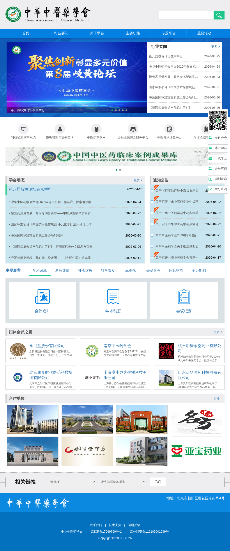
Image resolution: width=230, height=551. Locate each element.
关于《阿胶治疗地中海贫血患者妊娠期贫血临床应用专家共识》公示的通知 (179, 192)
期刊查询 (221, 179)
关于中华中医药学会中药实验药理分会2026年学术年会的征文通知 (179, 214)
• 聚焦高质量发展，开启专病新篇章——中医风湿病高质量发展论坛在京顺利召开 (51, 215)
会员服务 (153, 270)
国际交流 (176, 270)
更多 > (215, 46)
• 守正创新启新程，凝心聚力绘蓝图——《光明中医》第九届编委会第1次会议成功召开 (51, 259)
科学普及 (108, 270)
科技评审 (62, 270)
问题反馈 (134, 525)
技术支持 (115, 525)
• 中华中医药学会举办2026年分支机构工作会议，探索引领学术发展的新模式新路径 (51, 203)
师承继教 (85, 270)
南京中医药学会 (117, 346)
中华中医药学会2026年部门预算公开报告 (177, 237)
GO (157, 481)
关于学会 (97, 33)
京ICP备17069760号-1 (106, 531)
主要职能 (133, 33)
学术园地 (40, 270)
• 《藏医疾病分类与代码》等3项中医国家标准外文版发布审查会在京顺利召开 (52, 248)
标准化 (130, 270)
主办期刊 (199, 270)
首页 (25, 33)
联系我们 (96, 525)
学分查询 (221, 189)
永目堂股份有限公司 (47, 346)
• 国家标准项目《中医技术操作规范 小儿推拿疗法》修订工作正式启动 (52, 226)
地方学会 (221, 148)
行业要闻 (61, 33)
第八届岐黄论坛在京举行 (30, 189)
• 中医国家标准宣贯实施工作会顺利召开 (36, 235)
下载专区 (221, 158)
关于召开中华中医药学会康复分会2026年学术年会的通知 (179, 226)
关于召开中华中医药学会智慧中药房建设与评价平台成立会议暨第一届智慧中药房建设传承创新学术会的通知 (179, 259)
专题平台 (169, 33)
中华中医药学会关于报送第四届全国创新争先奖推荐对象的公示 (179, 248)
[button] (112, 110)
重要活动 (204, 33)
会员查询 (221, 168)
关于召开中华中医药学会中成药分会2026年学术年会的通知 (179, 203)
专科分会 (221, 137)
